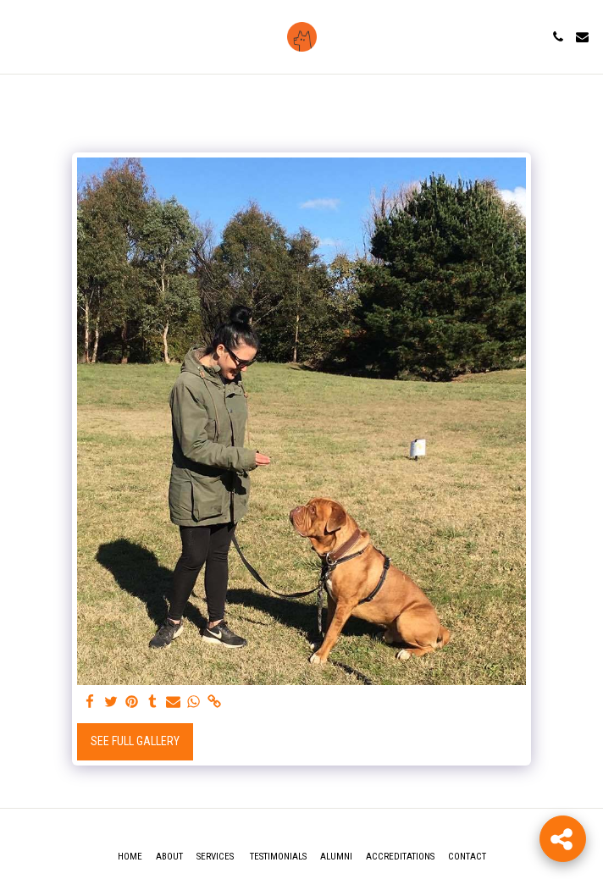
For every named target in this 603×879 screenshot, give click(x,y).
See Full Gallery (135, 741)
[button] (18, 36)
